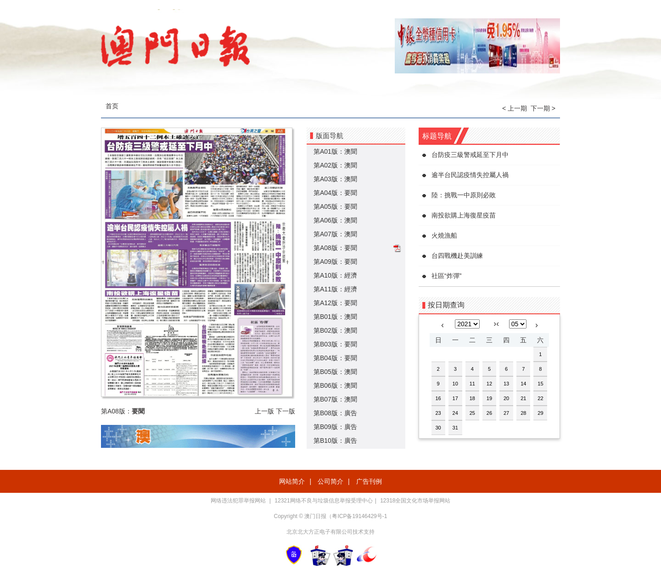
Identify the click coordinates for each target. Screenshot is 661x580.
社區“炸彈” (446, 275)
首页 (112, 106)
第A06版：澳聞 (335, 220)
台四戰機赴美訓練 (457, 255)
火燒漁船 (444, 235)
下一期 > (543, 108)
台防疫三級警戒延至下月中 (470, 154)
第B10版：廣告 (335, 440)
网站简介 (292, 481)
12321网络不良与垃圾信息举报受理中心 (323, 500)
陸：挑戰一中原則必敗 (463, 195)
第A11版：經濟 (335, 289)
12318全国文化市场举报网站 (415, 500)
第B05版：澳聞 (335, 371)
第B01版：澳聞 (335, 316)
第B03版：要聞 (335, 344)
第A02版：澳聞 (335, 165)
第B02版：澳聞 (335, 330)
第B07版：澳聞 (335, 399)
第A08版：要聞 (335, 247)
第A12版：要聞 (335, 303)
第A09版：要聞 (335, 261)
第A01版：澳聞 (335, 151)
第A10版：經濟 (335, 275)
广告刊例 (369, 481)
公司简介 (330, 481)
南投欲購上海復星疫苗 (463, 215)
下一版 (285, 411)
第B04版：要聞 (335, 358)
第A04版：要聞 (335, 192)
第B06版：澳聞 (335, 385)
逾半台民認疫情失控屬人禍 (470, 174)
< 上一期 (514, 108)
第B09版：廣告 (335, 426)
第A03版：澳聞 (335, 179)
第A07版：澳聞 (335, 234)
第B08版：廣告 (335, 413)
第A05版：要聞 (335, 206)
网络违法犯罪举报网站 (239, 500)
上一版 (264, 411)
